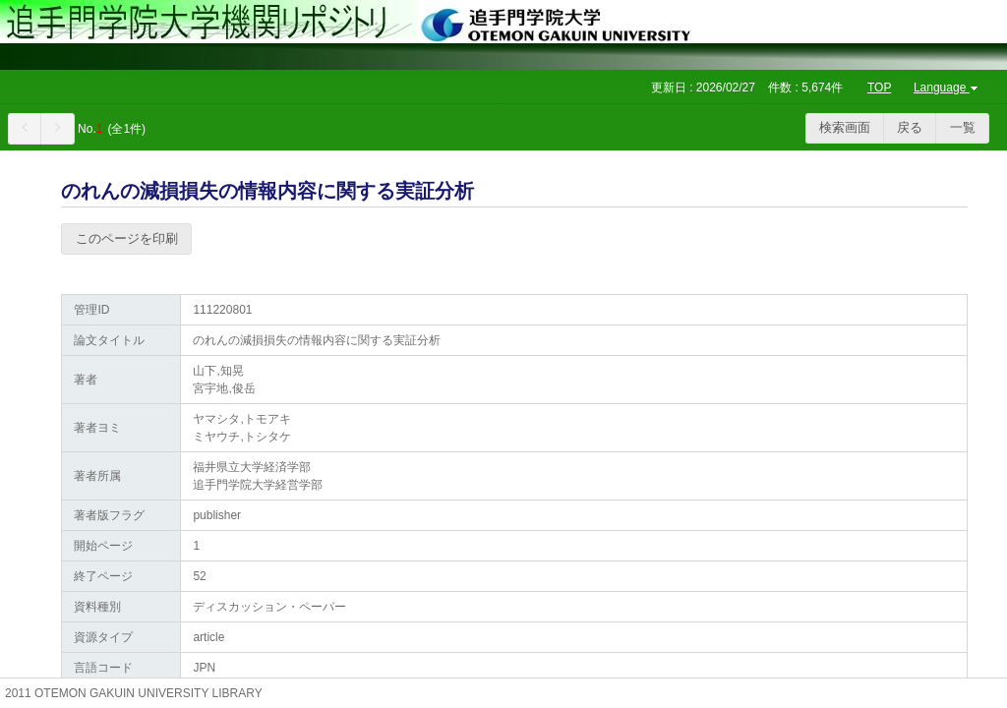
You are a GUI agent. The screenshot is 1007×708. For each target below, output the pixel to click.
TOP (879, 87)
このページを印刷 (127, 238)
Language (947, 87)
